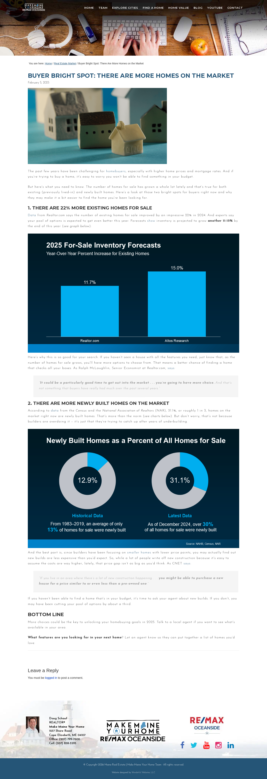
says (171, 368)
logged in (51, 677)
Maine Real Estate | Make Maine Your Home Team (35, 29)
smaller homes (139, 552)
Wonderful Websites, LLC (143, 772)
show (151, 221)
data (55, 410)
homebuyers (116, 171)
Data (32, 215)
